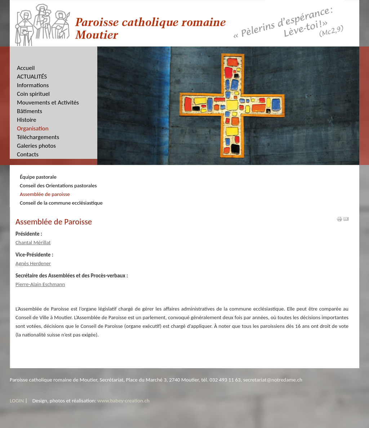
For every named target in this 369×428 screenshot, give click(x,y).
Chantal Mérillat (33, 242)
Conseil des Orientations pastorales (58, 185)
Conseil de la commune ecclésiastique (61, 203)
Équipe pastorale (38, 177)
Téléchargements (38, 137)
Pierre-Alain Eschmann (40, 284)
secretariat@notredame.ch (272, 379)
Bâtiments (29, 111)
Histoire (26, 120)
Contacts (28, 154)
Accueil (26, 68)
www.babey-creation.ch (123, 400)
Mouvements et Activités (48, 102)
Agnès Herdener (33, 263)
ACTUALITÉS (32, 76)
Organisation (33, 128)
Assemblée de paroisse (45, 194)
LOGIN (17, 400)
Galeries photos (36, 146)
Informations (33, 85)
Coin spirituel (33, 94)
